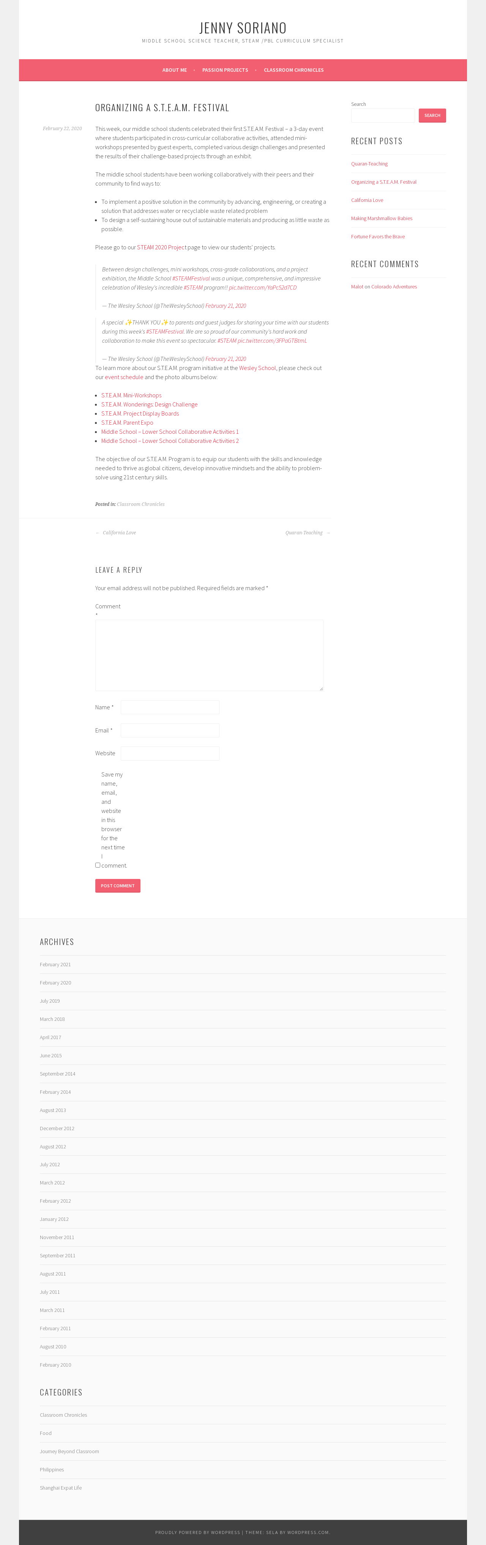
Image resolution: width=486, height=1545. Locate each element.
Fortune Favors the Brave (378, 236)
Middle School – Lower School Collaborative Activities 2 (170, 440)
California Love (115, 532)
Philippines (52, 1469)
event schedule (124, 377)
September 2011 (58, 1255)
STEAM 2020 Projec (160, 247)
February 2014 (55, 1091)
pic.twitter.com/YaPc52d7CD (263, 287)
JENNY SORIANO (243, 27)
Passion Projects (225, 69)
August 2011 (53, 1273)
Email (104, 730)
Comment (107, 610)
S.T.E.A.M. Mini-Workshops (131, 395)
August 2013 (53, 1110)
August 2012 (53, 1146)
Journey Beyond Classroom (69, 1451)
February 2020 (55, 982)
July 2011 (50, 1291)
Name (104, 707)
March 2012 (52, 1182)
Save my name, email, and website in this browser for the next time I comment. (113, 819)
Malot (357, 286)
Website (105, 753)
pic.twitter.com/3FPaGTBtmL (272, 340)
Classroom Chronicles (294, 69)
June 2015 (51, 1055)
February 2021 (55, 964)
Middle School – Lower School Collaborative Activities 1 (170, 431)
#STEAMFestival (191, 278)
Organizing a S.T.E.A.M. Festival (384, 181)
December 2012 (57, 1128)
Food (46, 1433)
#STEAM (193, 287)
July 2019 (50, 1000)
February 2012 (55, 1200)
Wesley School (257, 368)
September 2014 (58, 1073)
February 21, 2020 (225, 305)
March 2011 (52, 1310)
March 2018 (52, 1019)
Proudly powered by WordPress (197, 1532)
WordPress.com (308, 1532)
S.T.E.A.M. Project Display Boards (140, 413)
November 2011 (57, 1237)
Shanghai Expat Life (61, 1487)
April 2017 (50, 1037)
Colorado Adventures (394, 286)
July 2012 (50, 1164)
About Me (175, 69)
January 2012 (54, 1219)
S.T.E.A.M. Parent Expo (127, 422)
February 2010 (55, 1364)
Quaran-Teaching (308, 532)
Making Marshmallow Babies (381, 218)
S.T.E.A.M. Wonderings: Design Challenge (149, 404)
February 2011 (55, 1328)
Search (358, 104)
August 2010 (53, 1346)
